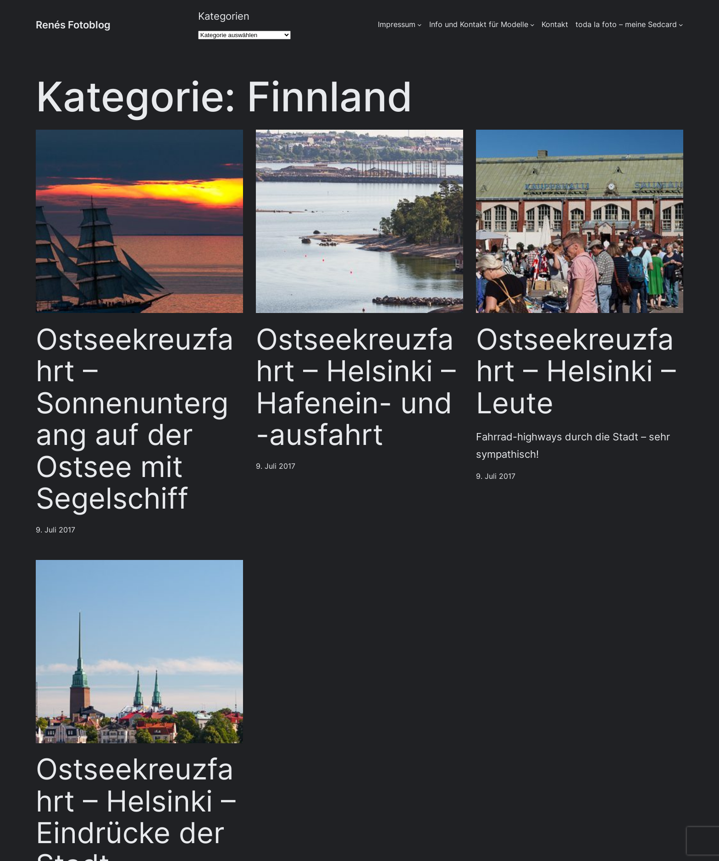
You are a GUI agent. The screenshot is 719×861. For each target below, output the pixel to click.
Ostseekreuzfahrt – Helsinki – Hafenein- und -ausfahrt (356, 387)
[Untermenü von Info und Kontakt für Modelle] (532, 24)
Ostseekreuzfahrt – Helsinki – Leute (576, 371)
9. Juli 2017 (55, 530)
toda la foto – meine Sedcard (626, 24)
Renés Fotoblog (73, 24)
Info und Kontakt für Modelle (478, 24)
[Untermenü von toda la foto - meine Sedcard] (681, 24)
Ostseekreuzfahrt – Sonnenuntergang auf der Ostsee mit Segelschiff (135, 419)
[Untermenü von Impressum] (419, 24)
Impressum (396, 24)
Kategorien (223, 16)
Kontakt (555, 24)
